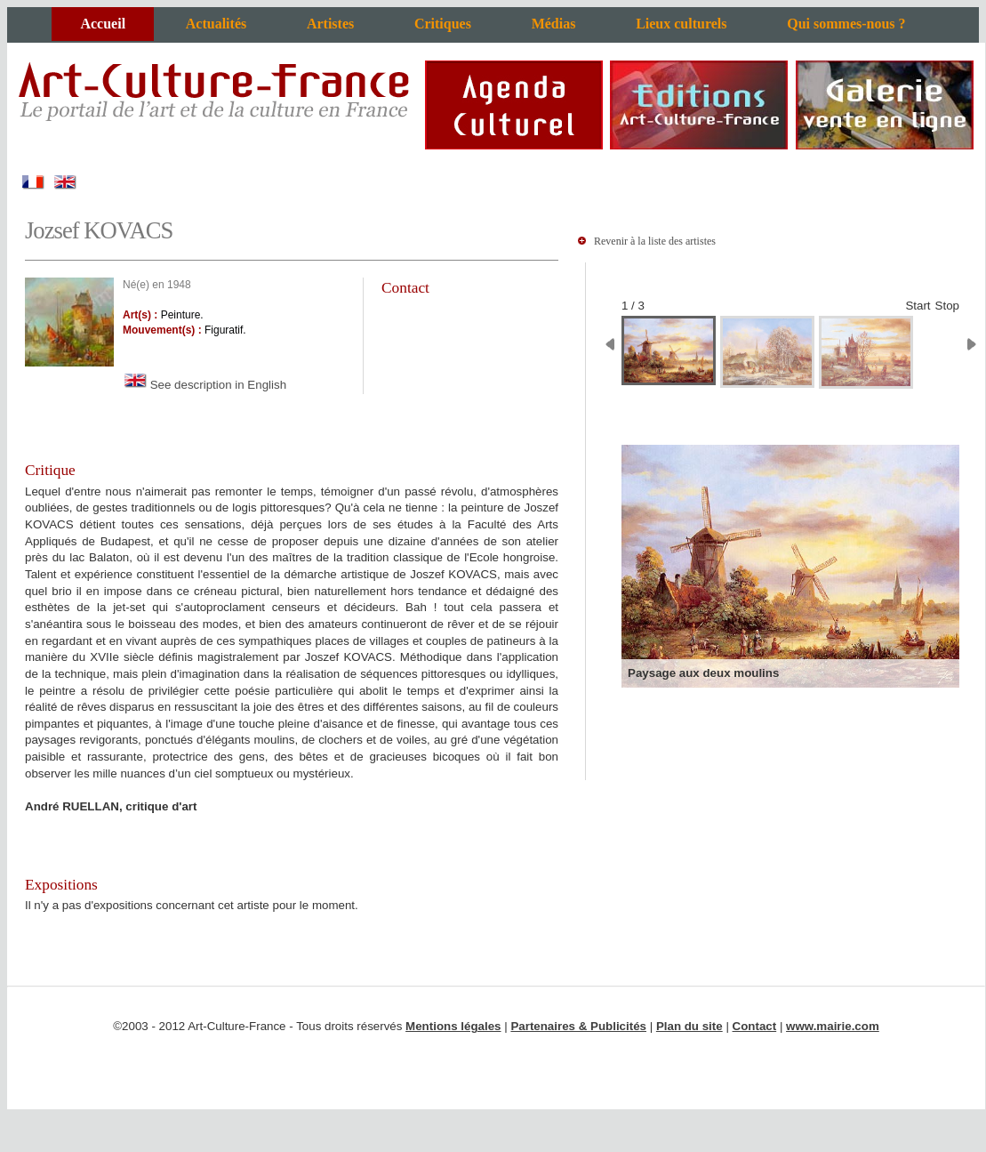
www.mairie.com (832, 1026)
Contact (755, 1026)
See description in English (204, 384)
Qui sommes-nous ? (846, 23)
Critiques (442, 23)
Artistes (330, 23)
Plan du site (689, 1026)
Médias (554, 23)
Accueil (102, 23)
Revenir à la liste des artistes (655, 241)
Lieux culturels (681, 23)
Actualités (216, 23)
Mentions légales (453, 1026)
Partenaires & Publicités (578, 1026)
